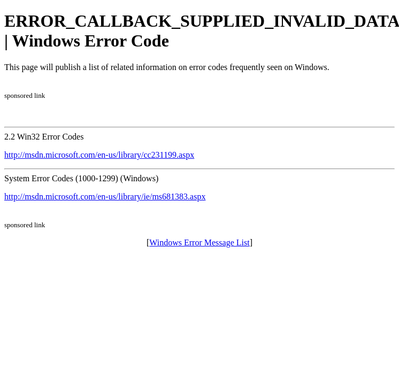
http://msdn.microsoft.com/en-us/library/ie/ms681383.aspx (104, 196)
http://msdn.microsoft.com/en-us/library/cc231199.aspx (99, 154)
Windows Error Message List (199, 242)
